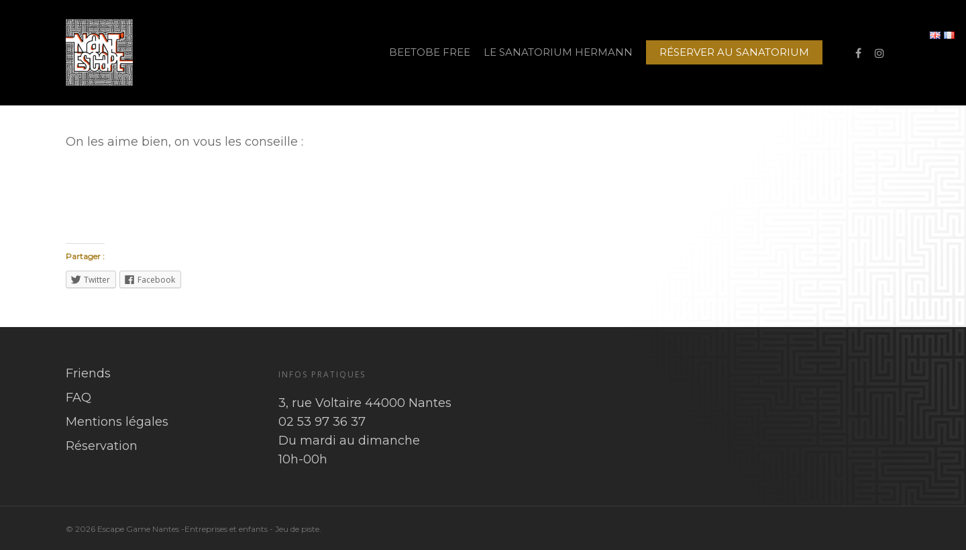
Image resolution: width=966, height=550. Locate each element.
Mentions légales (117, 421)
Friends (88, 373)
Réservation (102, 446)
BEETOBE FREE (429, 52)
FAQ (78, 397)
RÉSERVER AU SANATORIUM (734, 52)
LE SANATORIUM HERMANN (558, 52)
